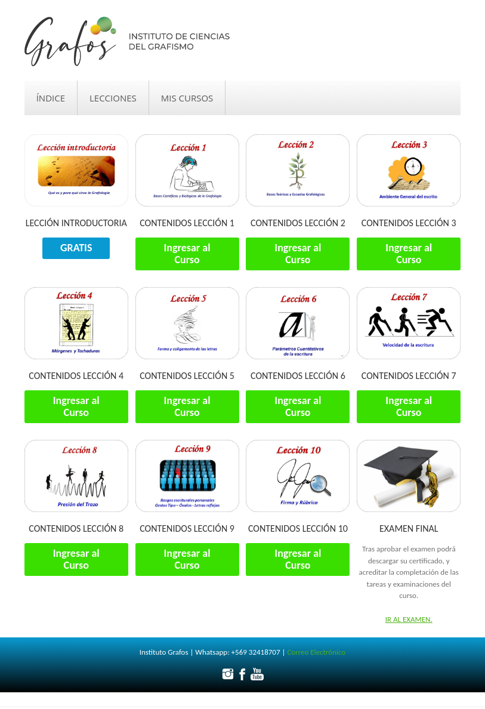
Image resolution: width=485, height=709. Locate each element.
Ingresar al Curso (187, 253)
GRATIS (76, 247)
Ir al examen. (409, 619)
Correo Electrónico (316, 652)
